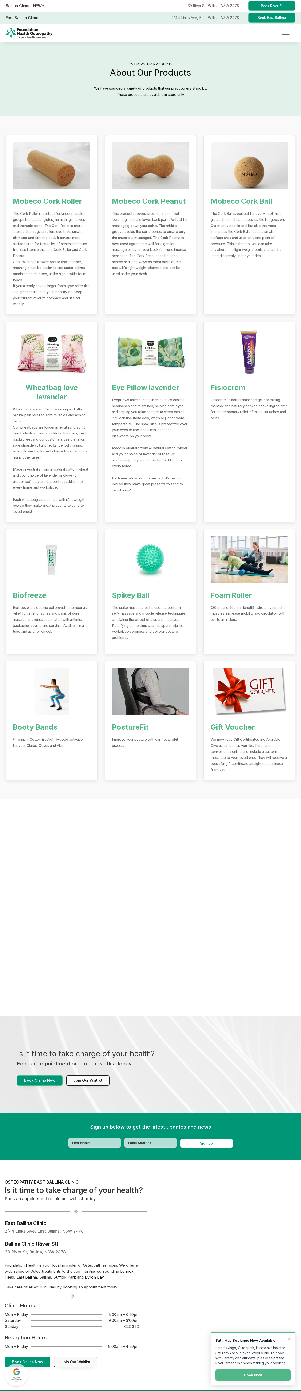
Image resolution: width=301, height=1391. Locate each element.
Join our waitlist (88, 1080)
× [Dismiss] (289, 1338)
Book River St (272, 6)
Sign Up (206, 1143)
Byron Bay (94, 1277)
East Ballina (26, 1277)
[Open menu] (286, 33)
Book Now (253, 1375)
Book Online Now (39, 1080)
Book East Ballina (272, 17)
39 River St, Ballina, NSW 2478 (35, 1251)
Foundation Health (21, 1265)
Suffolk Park (64, 1277)
